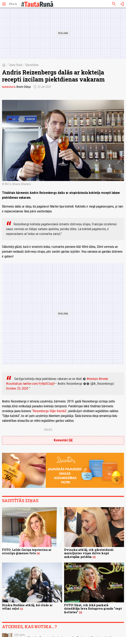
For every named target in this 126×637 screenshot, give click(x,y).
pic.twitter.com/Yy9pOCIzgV (37, 384)
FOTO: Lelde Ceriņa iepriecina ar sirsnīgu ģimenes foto (26, 551)
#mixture (92, 379)
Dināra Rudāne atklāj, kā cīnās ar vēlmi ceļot (27, 606)
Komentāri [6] (63, 440)
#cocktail (12, 384)
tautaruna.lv (8, 86)
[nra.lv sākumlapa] (13, 4)
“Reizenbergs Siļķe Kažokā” (49, 411)
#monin (103, 379)
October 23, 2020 (17, 388)
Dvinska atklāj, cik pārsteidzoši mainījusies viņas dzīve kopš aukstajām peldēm (89, 553)
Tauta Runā (15, 65)
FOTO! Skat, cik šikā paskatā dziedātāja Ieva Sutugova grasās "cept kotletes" (93, 608)
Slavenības (32, 65)
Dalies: (48, 429)
